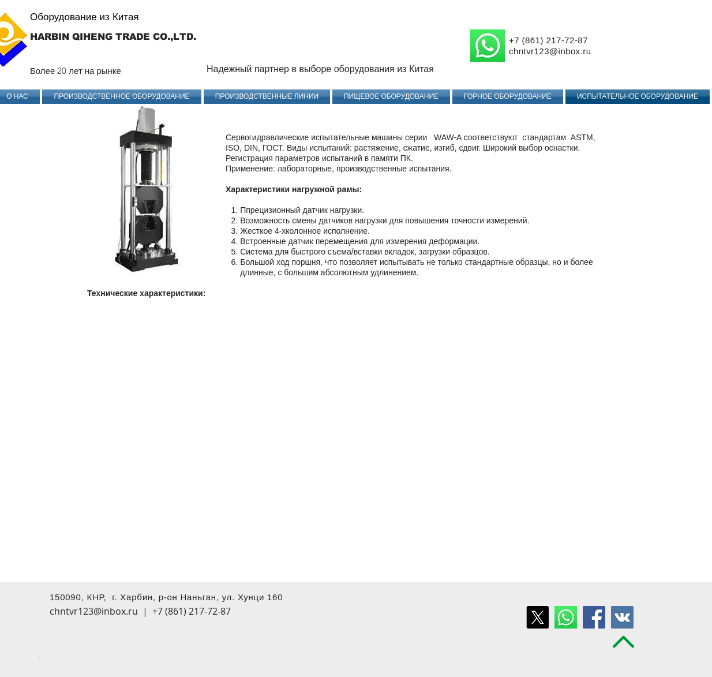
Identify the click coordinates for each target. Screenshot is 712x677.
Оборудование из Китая (84, 17)
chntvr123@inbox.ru (550, 51)
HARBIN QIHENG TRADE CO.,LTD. (113, 37)
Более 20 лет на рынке (75, 70)
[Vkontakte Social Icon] (622, 617)
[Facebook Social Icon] (594, 617)
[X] (537, 617)
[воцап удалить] (565, 617)
